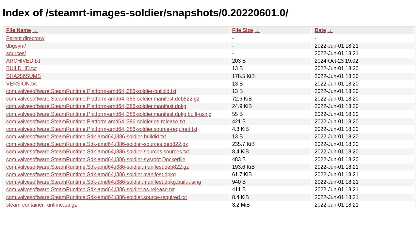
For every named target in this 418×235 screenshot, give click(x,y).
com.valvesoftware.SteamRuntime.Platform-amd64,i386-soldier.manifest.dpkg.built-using (109, 114)
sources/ (16, 53)
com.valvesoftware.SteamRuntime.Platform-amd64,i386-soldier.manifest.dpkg (96, 106)
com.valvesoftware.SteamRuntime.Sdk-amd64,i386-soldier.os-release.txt (90, 189)
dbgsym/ (16, 46)
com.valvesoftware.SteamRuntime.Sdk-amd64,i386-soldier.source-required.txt (96, 197)
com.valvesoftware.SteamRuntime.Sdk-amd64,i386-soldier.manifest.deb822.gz (97, 167)
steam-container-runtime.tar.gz (41, 205)
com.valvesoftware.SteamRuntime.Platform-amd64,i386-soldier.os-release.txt (95, 121)
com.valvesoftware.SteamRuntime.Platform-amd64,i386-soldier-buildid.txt (91, 91)
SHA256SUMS (23, 76)
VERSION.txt (21, 83)
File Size (242, 30)
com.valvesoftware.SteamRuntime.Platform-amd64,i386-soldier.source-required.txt (101, 129)
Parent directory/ (25, 38)
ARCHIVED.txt (23, 61)
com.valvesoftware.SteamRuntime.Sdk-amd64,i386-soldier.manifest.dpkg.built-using (103, 182)
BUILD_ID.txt (21, 68)
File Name (18, 30)
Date (320, 30)
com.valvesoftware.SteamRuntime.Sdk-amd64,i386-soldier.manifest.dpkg (91, 174)
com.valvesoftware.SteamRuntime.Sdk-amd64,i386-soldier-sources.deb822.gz (97, 144)
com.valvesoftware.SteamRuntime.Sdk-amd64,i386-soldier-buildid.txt (86, 136)
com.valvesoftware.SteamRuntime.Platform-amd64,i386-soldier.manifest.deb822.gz (102, 99)
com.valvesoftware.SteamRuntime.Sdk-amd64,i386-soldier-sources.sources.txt (97, 151)
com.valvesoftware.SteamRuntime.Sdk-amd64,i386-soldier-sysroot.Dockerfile (95, 159)
